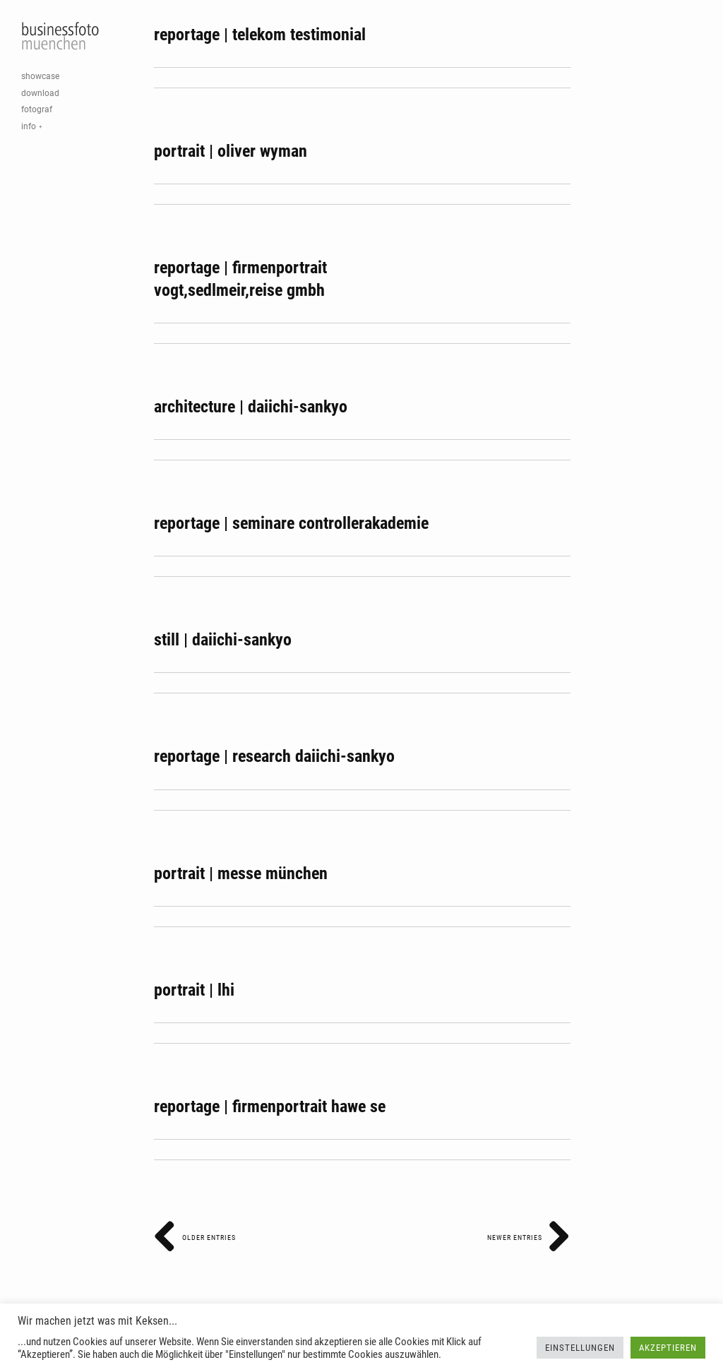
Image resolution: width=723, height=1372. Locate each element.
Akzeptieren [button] (668, 1347)
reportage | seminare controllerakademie (291, 523)
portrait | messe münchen (241, 873)
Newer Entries (528, 1237)
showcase (40, 76)
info (28, 126)
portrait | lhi (194, 990)
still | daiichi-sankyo (223, 640)
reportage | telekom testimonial (260, 34)
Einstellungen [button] (580, 1347)
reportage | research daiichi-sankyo (274, 756)
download (40, 93)
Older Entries (195, 1237)
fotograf (36, 109)
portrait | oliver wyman (230, 151)
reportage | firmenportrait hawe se (270, 1106)
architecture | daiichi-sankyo (250, 407)
